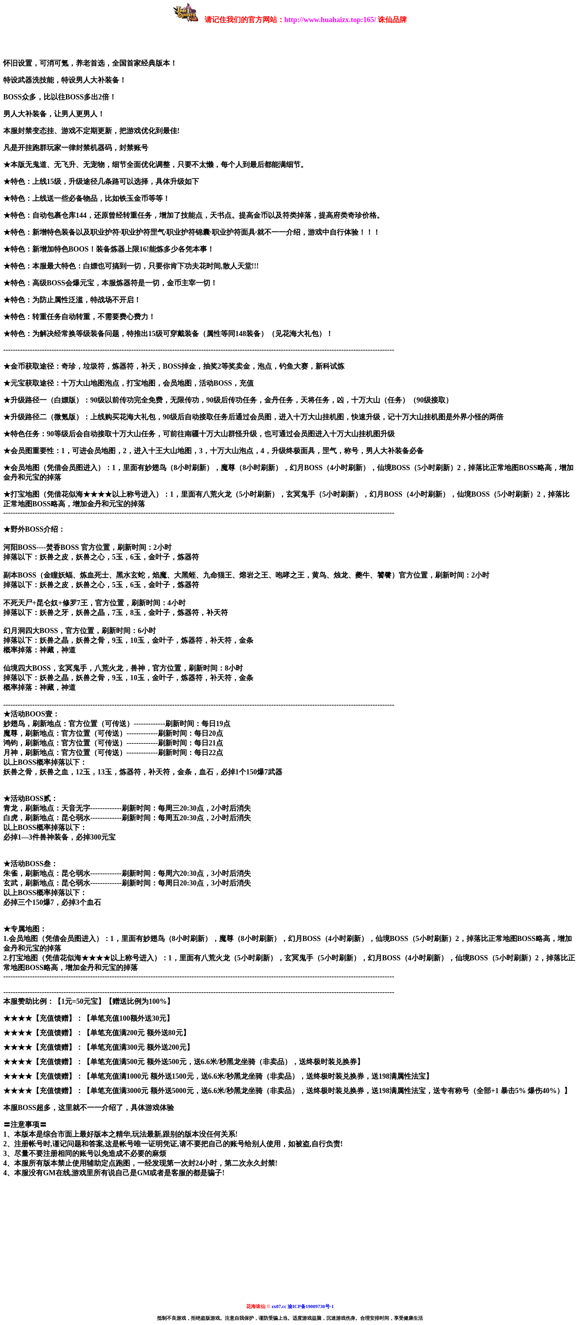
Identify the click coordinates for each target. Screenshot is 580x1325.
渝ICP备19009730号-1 (311, 1306)
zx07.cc (278, 1306)
